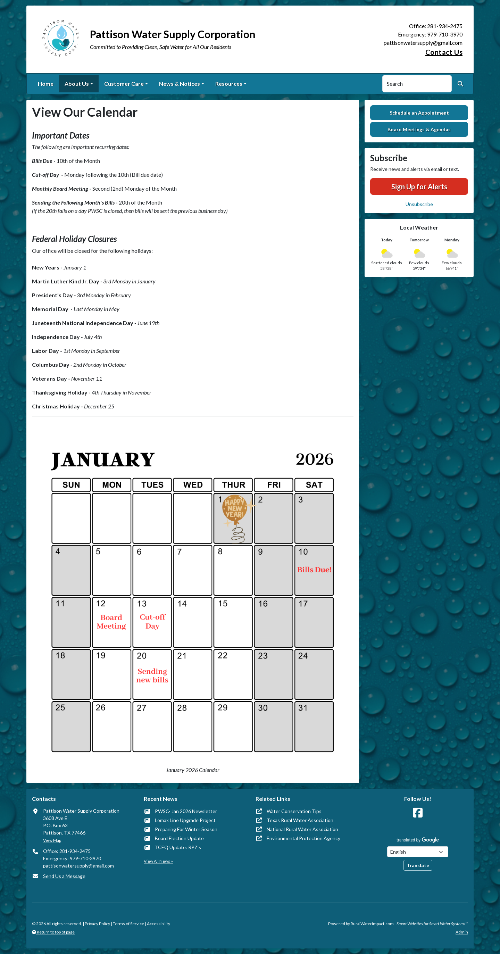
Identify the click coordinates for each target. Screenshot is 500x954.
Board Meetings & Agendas (419, 129)
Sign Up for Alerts (419, 186)
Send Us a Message (64, 876)
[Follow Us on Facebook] (418, 813)
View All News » (158, 861)
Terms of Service (128, 923)
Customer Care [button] (124, 83)
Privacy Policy (97, 923)
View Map (52, 840)
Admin (462, 932)
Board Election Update (179, 838)
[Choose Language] (417, 851)
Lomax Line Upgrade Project (185, 820)
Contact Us (443, 52)
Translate (418, 865)
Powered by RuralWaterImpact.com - (398, 923)
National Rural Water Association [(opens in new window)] (302, 829)
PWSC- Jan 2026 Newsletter (186, 811)
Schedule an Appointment (419, 113)
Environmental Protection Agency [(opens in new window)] (303, 838)
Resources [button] (228, 83)
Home (45, 83)
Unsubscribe (419, 204)
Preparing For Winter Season (186, 829)
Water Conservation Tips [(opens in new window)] (294, 811)
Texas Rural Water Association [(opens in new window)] (300, 820)
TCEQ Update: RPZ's (178, 847)
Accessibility (158, 923)
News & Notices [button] (179, 83)
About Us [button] (77, 83)
